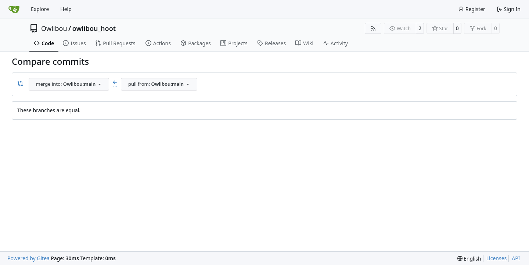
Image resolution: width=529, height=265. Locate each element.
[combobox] (69, 84)
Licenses (496, 258)
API (516, 258)
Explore (40, 9)
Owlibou (54, 28)
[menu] (469, 258)
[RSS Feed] (373, 28)
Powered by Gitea (28, 258)
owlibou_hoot (94, 28)
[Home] (14, 9)
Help (66, 9)
